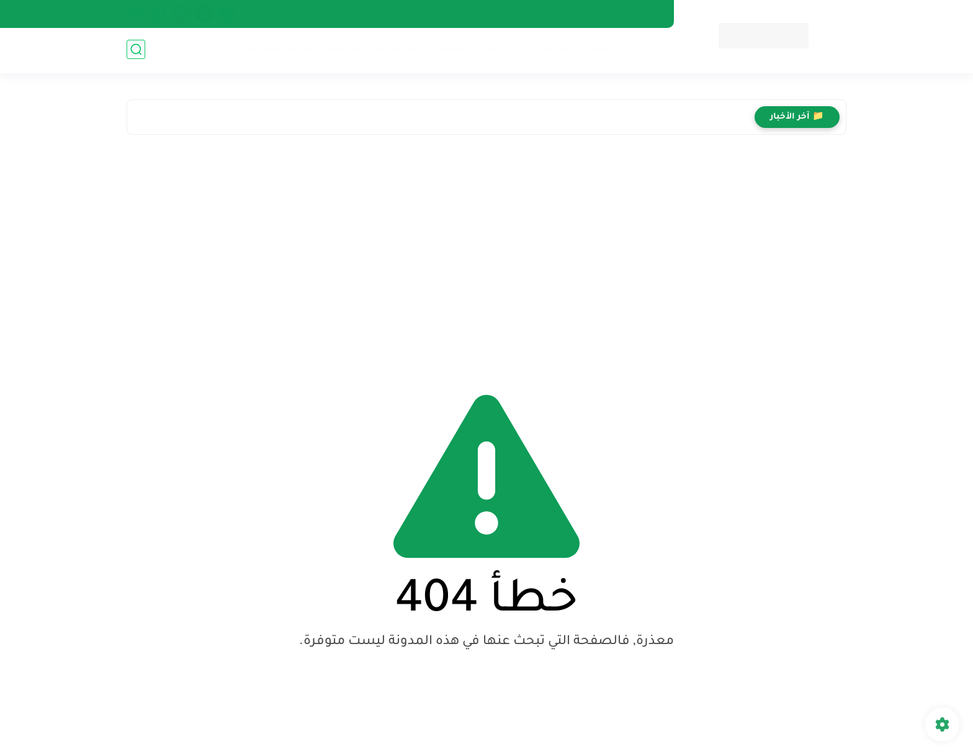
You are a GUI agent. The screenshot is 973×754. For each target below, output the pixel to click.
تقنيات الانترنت (466, 50)
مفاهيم (558, 50)
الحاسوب (605, 50)
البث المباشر (397, 50)
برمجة (647, 50)
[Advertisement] (486, 253)
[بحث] (136, 50)
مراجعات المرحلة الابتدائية (302, 50)
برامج (520, 50)
